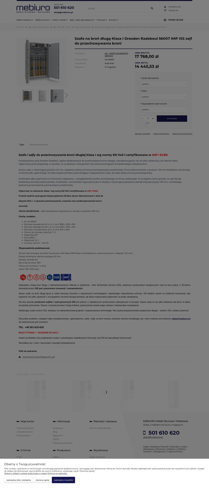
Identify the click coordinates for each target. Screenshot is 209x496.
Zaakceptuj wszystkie (63, 480)
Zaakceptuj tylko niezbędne (18, 480)
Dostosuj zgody (42, 480)
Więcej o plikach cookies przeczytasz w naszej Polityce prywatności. (35, 473)
